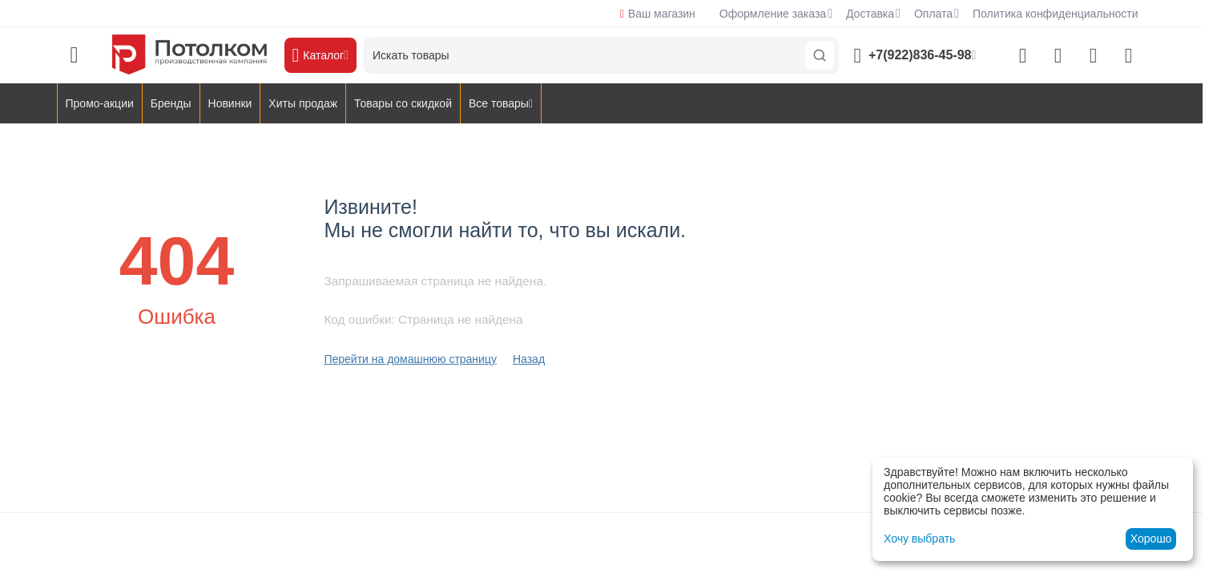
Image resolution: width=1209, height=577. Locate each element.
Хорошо (1151, 538)
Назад (529, 359)
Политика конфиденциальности (1055, 13)
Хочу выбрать (919, 538)
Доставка (870, 13)
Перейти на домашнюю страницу (410, 359)
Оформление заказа (772, 13)
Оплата (933, 13)
